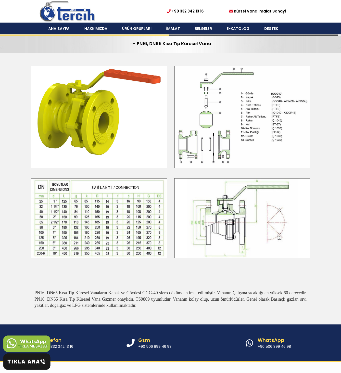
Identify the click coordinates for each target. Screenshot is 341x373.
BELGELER (203, 28)
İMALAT (173, 28)
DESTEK (271, 28)
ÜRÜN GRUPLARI (137, 28)
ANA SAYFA (59, 28)
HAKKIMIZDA (95, 28)
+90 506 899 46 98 (274, 346)
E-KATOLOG (238, 28)
